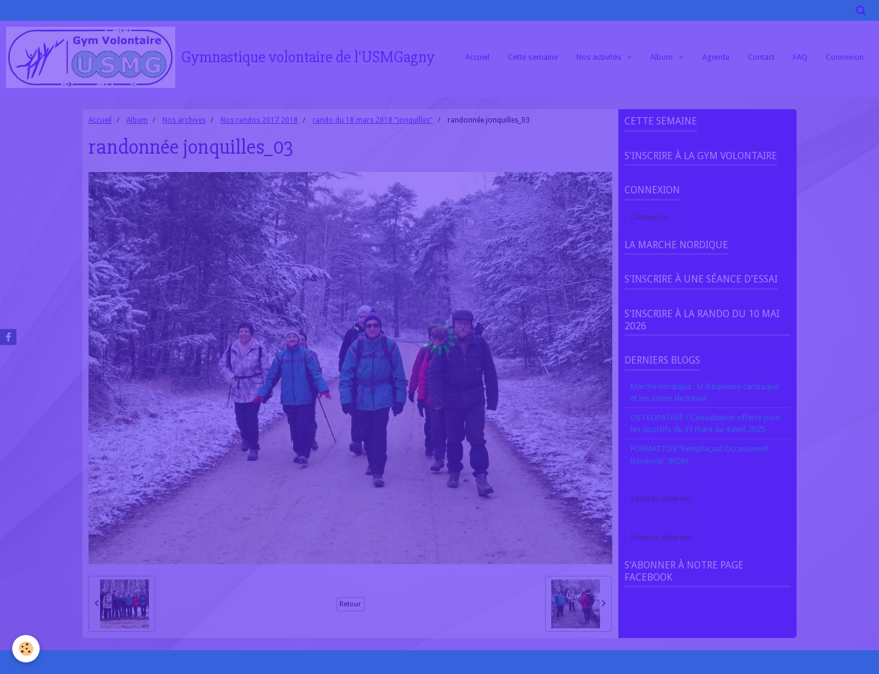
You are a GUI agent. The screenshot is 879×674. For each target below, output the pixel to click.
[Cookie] (26, 648)
